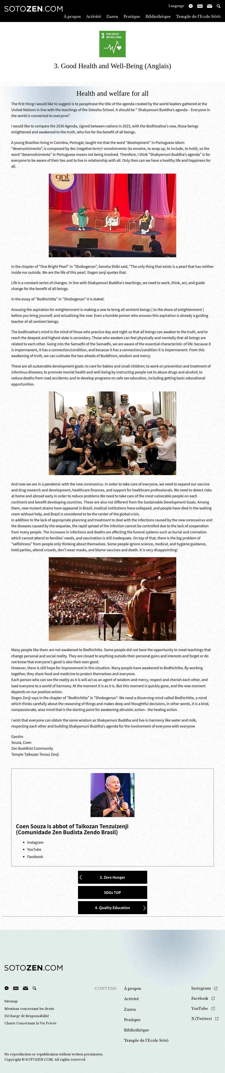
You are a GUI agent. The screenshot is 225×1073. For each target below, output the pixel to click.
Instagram (35, 842)
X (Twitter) (201, 1018)
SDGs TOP (112, 892)
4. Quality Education (112, 907)
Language (176, 5)
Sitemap (11, 1001)
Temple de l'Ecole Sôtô (198, 16)
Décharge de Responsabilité (26, 1016)
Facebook (35, 856)
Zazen (112, 16)
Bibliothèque (158, 16)
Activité (93, 16)
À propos (72, 16)
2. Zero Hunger (112, 877)
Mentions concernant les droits (29, 1009)
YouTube (34, 849)
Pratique (131, 16)
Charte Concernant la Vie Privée (30, 1023)
